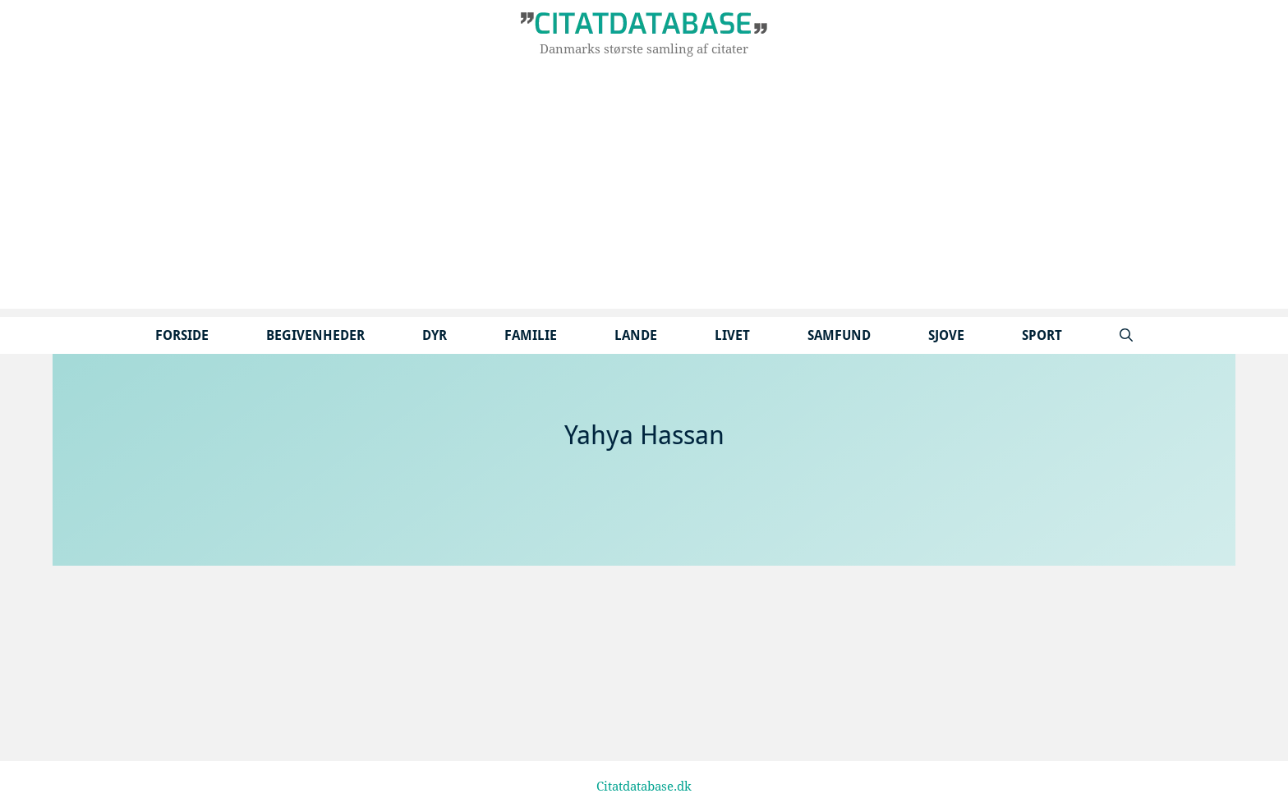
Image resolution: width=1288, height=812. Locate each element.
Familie (530, 335)
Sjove (946, 335)
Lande (635, 335)
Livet (732, 335)
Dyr (434, 335)
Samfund (839, 335)
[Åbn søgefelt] (1126, 335)
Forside (182, 335)
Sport (1042, 335)
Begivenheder (315, 335)
